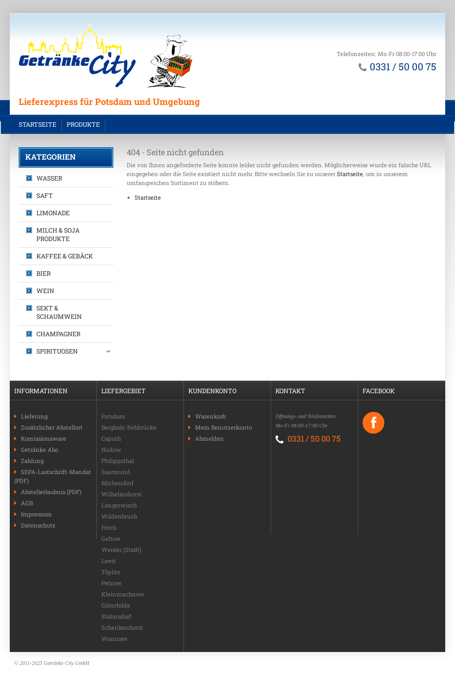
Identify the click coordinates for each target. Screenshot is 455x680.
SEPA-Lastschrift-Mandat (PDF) (52, 476)
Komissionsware (43, 439)
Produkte (83, 124)
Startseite (37, 124)
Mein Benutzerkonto (223, 427)
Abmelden (209, 439)
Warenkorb (210, 416)
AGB (27, 503)
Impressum (36, 514)
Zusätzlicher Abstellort (52, 427)
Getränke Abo (39, 450)
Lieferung (34, 416)
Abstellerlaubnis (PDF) (51, 492)
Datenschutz (38, 525)
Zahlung (32, 461)
